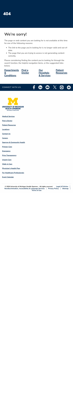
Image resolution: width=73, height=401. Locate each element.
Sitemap (65, 188)
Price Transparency (9, 155)
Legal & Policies (62, 187)
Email (69, 87)
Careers (5, 138)
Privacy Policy (53, 188)
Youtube (47, 87)
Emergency (6, 151)
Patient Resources (61, 71)
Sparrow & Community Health (13, 142)
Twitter (55, 87)
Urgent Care (6, 160)
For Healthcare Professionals (13, 173)
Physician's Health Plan (11, 168)
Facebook (34, 87)
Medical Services (8, 116)
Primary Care (7, 147)
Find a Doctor (25, 71)
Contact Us (6, 134)
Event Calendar (8, 177)
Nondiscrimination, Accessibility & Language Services (24, 188)
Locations (5, 129)
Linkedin (40, 87)
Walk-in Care (7, 164)
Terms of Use (36, 190)
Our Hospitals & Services (45, 73)
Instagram (62, 87)
